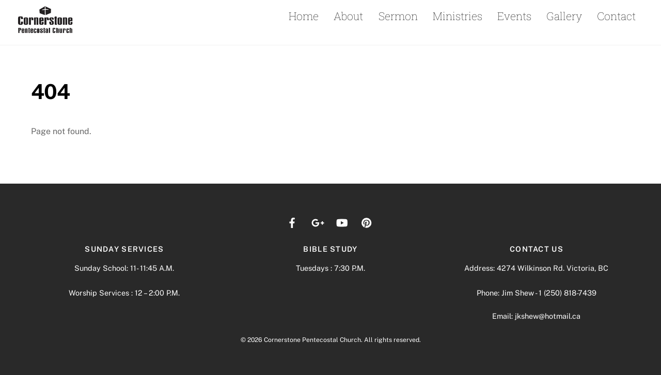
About (348, 16)
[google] (317, 221)
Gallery (564, 16)
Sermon (398, 16)
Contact (616, 16)
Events (514, 16)
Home (304, 16)
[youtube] (342, 221)
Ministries (457, 16)
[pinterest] (366, 221)
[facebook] (292, 221)
